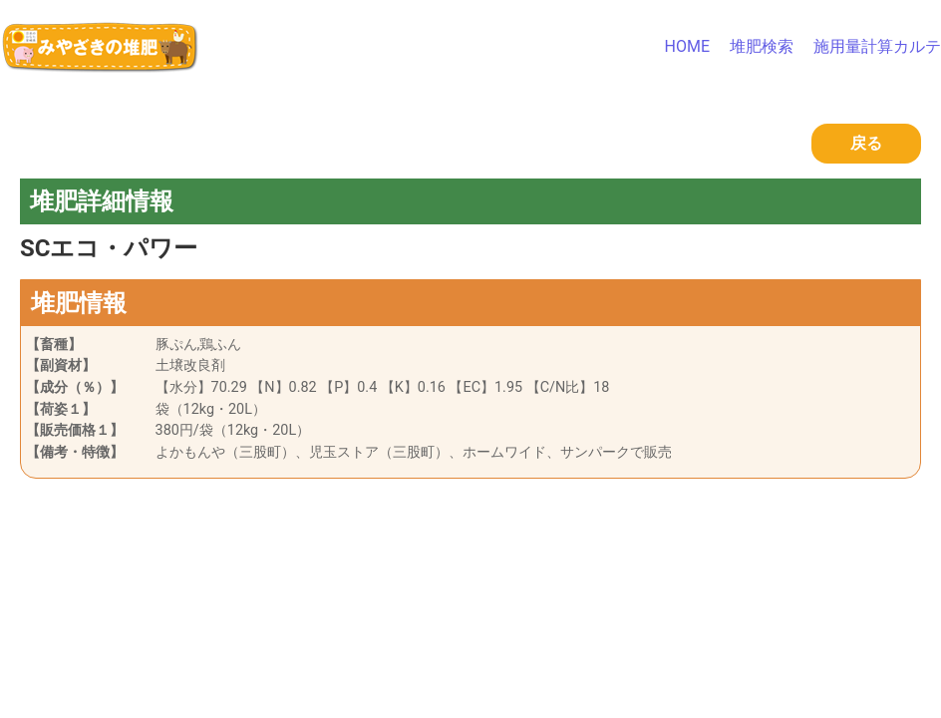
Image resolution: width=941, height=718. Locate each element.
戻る (866, 143)
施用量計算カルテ (877, 46)
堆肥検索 (761, 46)
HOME (687, 46)
